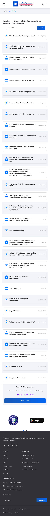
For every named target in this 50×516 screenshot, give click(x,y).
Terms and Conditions (8, 509)
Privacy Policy (19, 509)
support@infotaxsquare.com (14, 490)
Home (5, 11)
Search (41, 28)
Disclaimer (27, 509)
